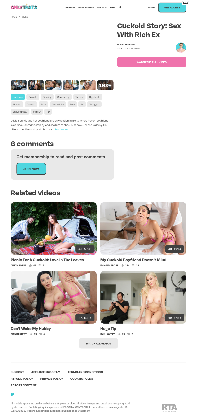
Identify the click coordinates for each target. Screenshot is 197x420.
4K (82, 104)
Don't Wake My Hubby (31, 328)
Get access (175, 6)
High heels (94, 97)
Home (14, 16)
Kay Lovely (107, 334)
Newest (70, 7)
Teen (72, 104)
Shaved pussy (20, 111)
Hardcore (18, 97)
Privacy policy (51, 378)
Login (151, 7)
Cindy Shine (18, 265)
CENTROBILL (83, 407)
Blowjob (17, 104)
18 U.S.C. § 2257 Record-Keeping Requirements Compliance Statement (69, 408)
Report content (23, 385)
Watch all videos (98, 343)
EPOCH (67, 407)
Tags (112, 7)
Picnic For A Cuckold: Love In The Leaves (47, 259)
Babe (43, 104)
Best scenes (86, 7)
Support (17, 372)
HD (48, 111)
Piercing (47, 97)
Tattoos (79, 97)
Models (102, 7)
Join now (31, 169)
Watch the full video (152, 62)
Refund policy (22, 378)
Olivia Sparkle (126, 44)
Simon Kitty (19, 334)
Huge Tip (108, 328)
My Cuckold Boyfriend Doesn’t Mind (133, 259)
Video (25, 16)
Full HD (37, 111)
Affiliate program (45, 372)
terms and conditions (85, 372)
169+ (105, 85)
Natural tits (58, 104)
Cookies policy (82, 378)
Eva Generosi (109, 265)
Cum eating (63, 97)
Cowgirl (31, 104)
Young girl (94, 104)
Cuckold (33, 97)
